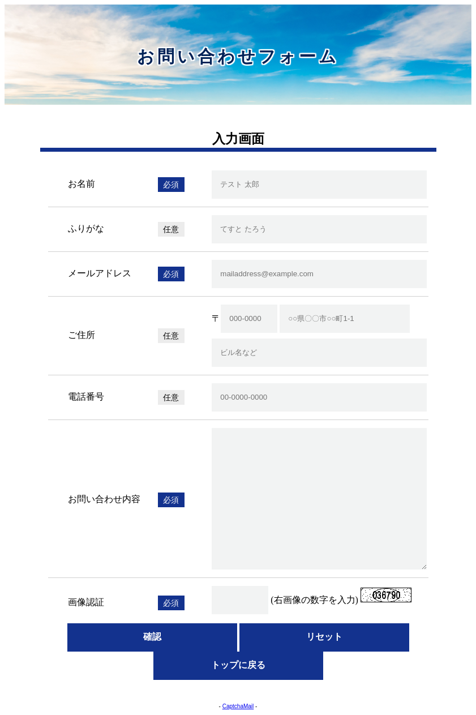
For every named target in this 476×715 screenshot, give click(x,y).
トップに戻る (238, 665)
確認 (152, 636)
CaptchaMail (238, 706)
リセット (324, 636)
